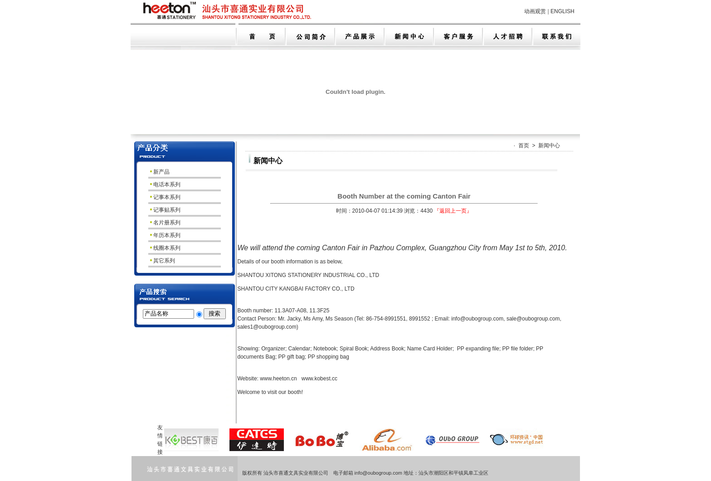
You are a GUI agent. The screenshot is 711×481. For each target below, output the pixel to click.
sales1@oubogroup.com (267, 327)
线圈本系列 (164, 248)
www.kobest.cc (319, 378)
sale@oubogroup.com (533, 319)
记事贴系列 (164, 210)
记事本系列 (164, 197)
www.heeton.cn (278, 378)
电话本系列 (164, 184)
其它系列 (162, 261)
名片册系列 (164, 222)
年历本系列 (164, 235)
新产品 (159, 172)
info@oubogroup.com (477, 319)
